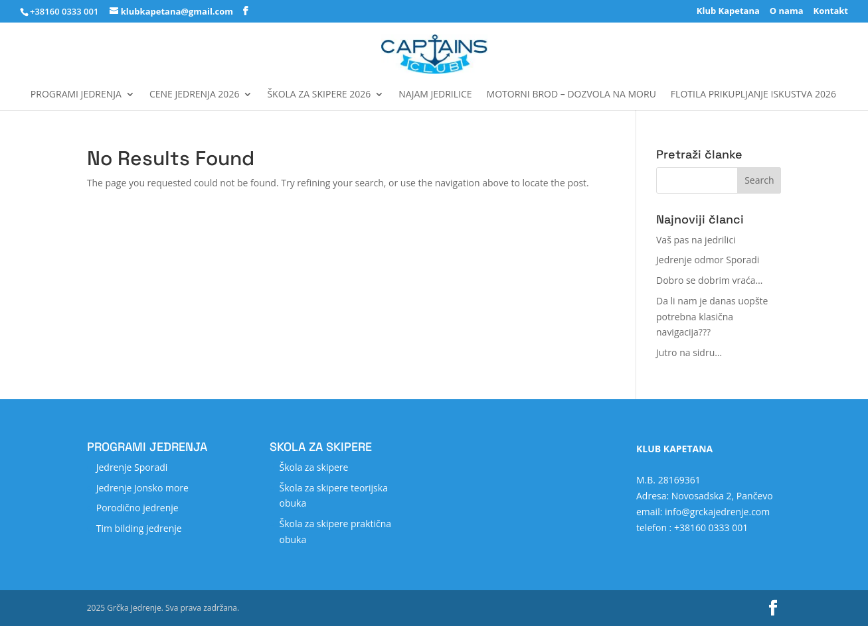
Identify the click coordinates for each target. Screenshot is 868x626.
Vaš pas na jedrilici (696, 239)
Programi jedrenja (76, 95)
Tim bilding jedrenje (139, 528)
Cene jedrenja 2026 (194, 95)
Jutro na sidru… (689, 352)
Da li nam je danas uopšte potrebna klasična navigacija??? (712, 316)
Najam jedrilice (435, 95)
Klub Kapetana (728, 12)
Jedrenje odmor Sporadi (707, 259)
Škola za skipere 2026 (319, 95)
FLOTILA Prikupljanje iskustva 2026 (753, 95)
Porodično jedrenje (137, 507)
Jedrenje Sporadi (132, 467)
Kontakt (831, 12)
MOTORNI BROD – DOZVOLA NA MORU (571, 95)
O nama (787, 12)
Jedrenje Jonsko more (142, 487)
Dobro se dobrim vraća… (709, 280)
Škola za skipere (313, 467)
